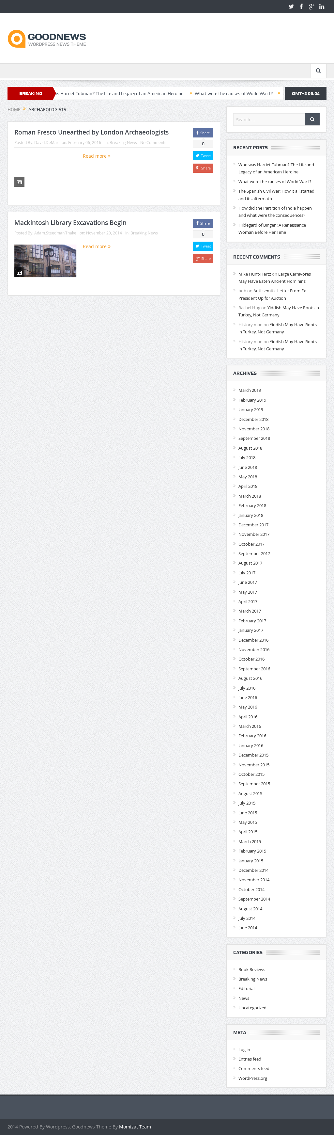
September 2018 (254, 438)
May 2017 (247, 592)
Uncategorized (252, 1008)
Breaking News (123, 142)
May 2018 (247, 477)
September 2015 (254, 784)
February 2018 (252, 505)
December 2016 (253, 640)
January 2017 (250, 630)
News (243, 998)
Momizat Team (135, 1127)
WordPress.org (252, 1078)
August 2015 (250, 793)
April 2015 (247, 832)
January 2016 (250, 745)
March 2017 (249, 611)
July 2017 (246, 573)
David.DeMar (46, 142)
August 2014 (250, 909)
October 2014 (251, 889)
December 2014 (253, 870)
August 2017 (250, 563)
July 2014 (246, 918)
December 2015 (253, 755)
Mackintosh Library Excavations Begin (70, 222)
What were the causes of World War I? (238, 93)
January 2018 (250, 515)
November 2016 (253, 649)
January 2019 (250, 409)
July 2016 (246, 688)
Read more (97, 156)
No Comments (153, 142)
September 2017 (254, 553)
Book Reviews (251, 969)
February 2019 (252, 400)
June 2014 (247, 928)
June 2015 (247, 813)
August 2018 (250, 448)
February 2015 (252, 851)
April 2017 (247, 601)
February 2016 (252, 736)
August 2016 (250, 678)
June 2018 (247, 467)
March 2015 (249, 841)
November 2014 (253, 880)
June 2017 (247, 582)
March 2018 (249, 496)
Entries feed (249, 1059)
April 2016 (247, 717)
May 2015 (247, 822)
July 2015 (246, 803)
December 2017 (253, 525)
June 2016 (247, 697)
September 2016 (254, 669)
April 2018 (247, 486)
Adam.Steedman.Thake (55, 232)
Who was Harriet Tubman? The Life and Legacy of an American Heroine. (116, 93)
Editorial (246, 988)
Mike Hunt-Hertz (254, 274)
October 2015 (251, 774)
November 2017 (253, 534)
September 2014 (254, 899)
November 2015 (253, 765)
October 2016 (251, 659)
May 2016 (247, 707)
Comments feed (253, 1068)
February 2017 (252, 621)
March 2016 (249, 726)
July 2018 (246, 457)
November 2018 (253, 429)
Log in (244, 1049)
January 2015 (250, 861)
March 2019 (249, 390)
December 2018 (253, 419)
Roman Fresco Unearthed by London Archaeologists (91, 132)
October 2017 (251, 544)
